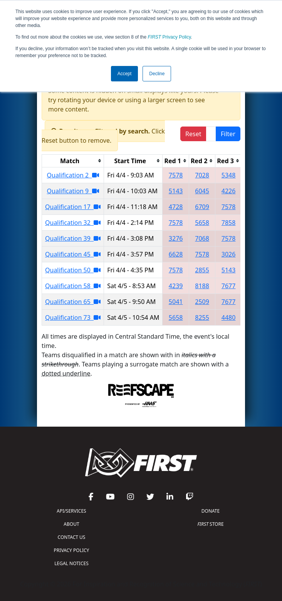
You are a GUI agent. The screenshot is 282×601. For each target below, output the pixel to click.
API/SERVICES (71, 511)
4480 (229, 317)
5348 (229, 175)
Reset (193, 134)
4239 (176, 286)
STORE (210, 524)
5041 (176, 301)
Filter (228, 134)
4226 (229, 191)
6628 (176, 254)
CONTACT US (72, 537)
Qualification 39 (73, 238)
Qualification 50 (73, 270)
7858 (229, 222)
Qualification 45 (73, 254)
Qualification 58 (73, 286)
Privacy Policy (169, 37)
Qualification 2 (73, 175)
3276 (176, 238)
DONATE (210, 511)
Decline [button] (156, 73)
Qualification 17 (73, 207)
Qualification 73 (73, 317)
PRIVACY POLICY (71, 550)
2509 (202, 301)
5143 (176, 191)
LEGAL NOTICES (71, 563)
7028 (202, 175)
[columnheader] (73, 160)
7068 (202, 238)
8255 (202, 317)
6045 (202, 191)
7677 (229, 286)
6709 (202, 207)
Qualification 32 (73, 222)
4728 (176, 207)
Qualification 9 (73, 191)
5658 (202, 222)
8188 (202, 286)
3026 (229, 254)
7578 (176, 175)
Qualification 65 (73, 301)
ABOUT (71, 524)
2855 (202, 270)
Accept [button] (125, 73)
